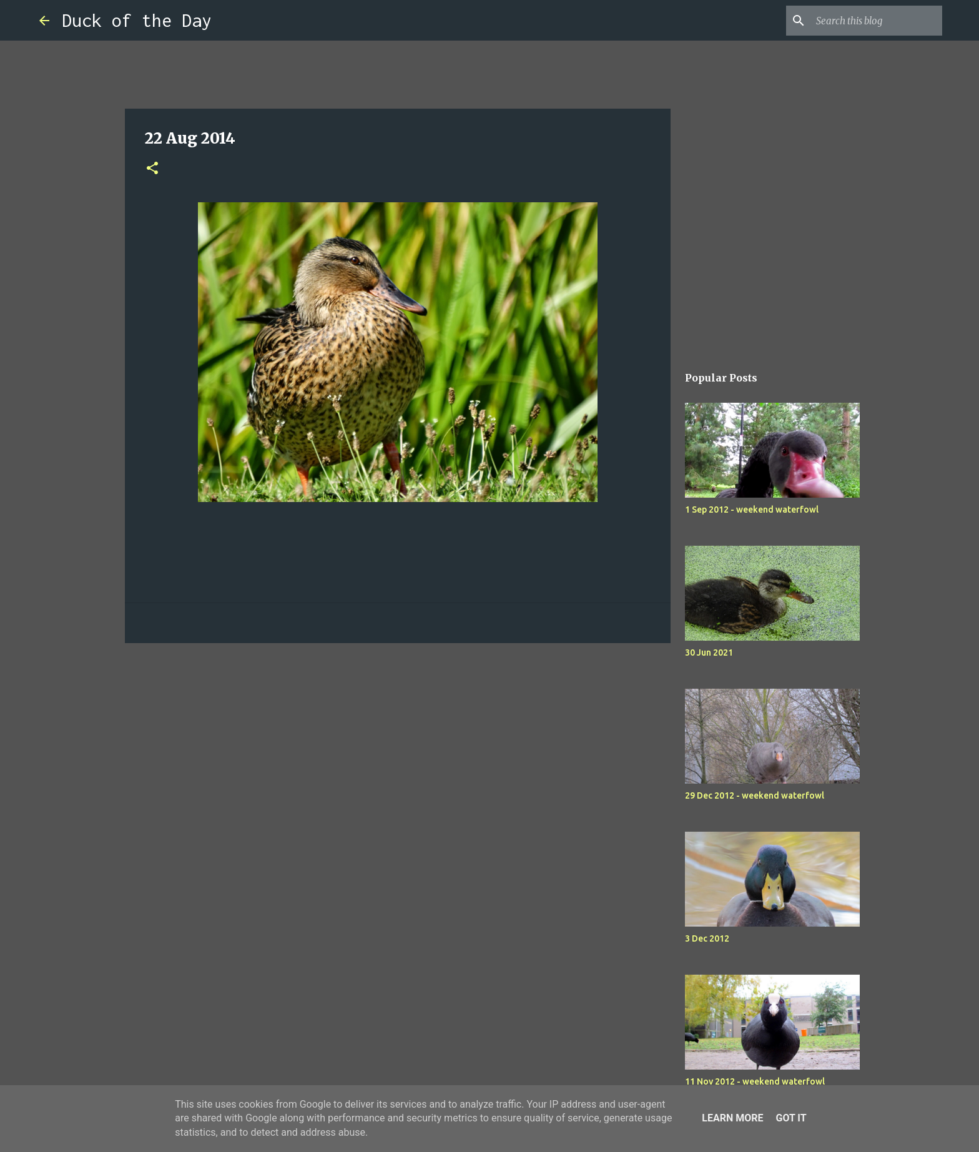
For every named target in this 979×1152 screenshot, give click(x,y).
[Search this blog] (876, 21)
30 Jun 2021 (709, 652)
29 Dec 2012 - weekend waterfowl (754, 795)
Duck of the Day (137, 20)
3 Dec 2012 (707, 938)
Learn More (732, 1118)
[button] (152, 168)
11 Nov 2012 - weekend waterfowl (755, 1081)
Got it (790, 1118)
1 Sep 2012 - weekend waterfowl (752, 509)
